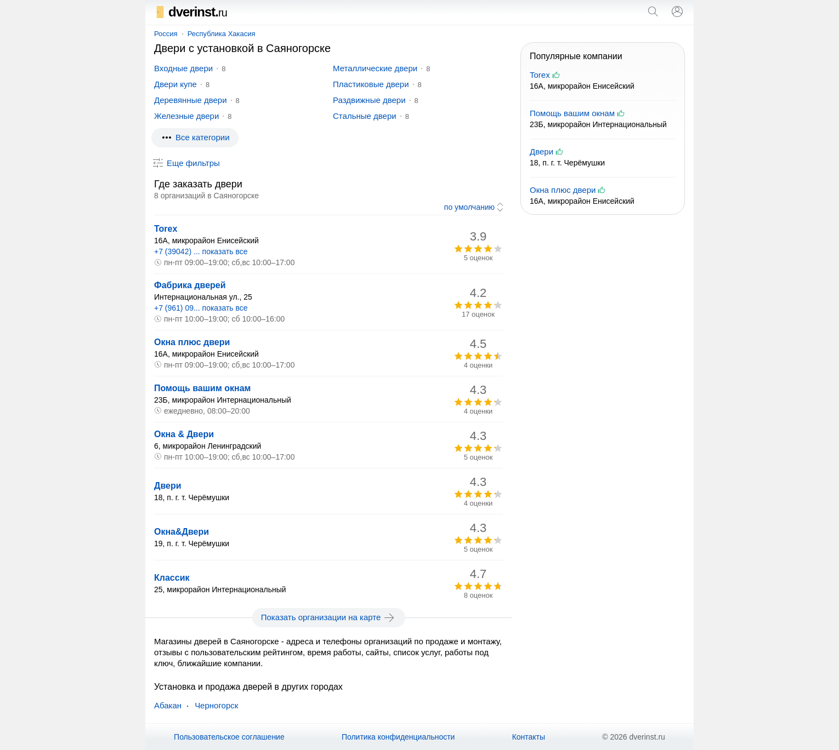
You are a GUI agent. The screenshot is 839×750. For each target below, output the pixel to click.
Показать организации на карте (328, 617)
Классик (171, 577)
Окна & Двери (184, 434)
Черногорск (216, 705)
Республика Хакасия (222, 34)
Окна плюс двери (192, 342)
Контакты (528, 736)
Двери (168, 485)
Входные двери (183, 68)
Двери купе (175, 84)
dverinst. (190, 11)
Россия (166, 34)
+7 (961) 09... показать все (201, 308)
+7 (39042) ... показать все (201, 251)
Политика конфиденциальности (398, 736)
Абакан (168, 705)
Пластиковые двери (371, 84)
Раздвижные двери (369, 100)
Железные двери (186, 116)
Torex (165, 228)
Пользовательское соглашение (229, 736)
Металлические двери (375, 68)
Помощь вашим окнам (202, 388)
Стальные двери (364, 116)
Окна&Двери (181, 531)
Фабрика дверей (190, 285)
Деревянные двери (190, 100)
